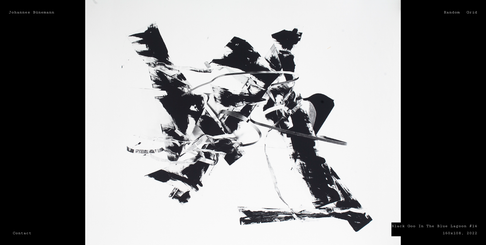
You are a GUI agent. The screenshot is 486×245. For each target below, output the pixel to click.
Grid (472, 12)
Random (452, 12)
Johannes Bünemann (31, 12)
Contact (22, 233)
